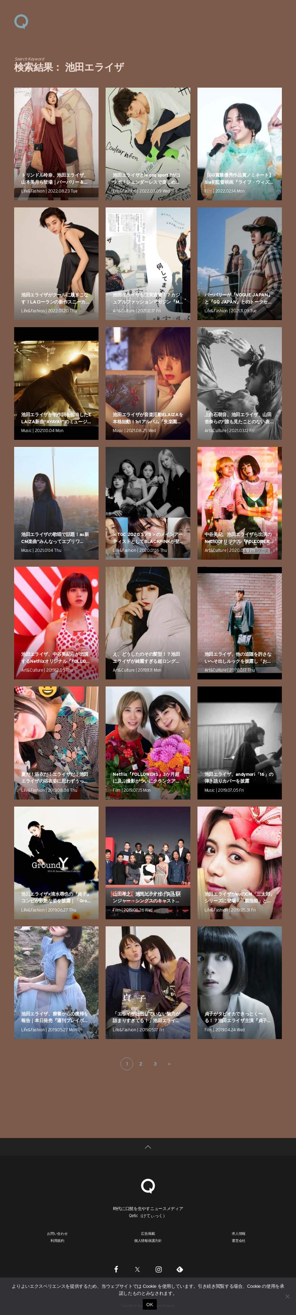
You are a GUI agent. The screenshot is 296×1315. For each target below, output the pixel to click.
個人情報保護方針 (148, 1240)
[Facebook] (116, 1269)
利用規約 (57, 1240)
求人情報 (238, 1233)
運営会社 (238, 1240)
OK (149, 1304)
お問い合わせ (57, 1233)
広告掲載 (148, 1233)
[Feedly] (179, 1269)
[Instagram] (158, 1269)
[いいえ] (287, 1296)
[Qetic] (148, 1185)
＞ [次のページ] (169, 1064)
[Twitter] (137, 1269)
